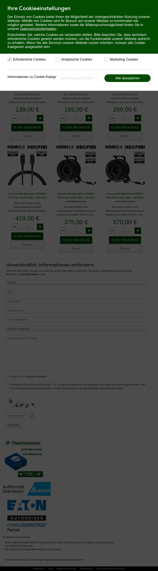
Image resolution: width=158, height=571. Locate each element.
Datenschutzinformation (38, 29)
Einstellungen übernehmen (80, 78)
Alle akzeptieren (127, 78)
